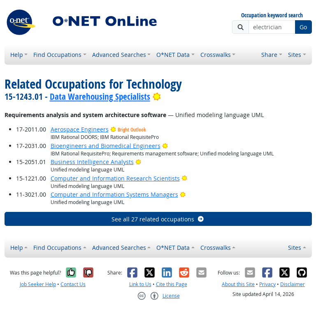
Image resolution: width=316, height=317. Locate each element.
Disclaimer (292, 284)
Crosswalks (215, 55)
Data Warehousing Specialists (100, 96)
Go (303, 27)
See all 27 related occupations (158, 219)
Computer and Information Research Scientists (115, 178)
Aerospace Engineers (80, 129)
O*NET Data (173, 55)
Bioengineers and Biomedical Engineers (105, 146)
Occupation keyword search (272, 15)
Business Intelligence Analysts (92, 162)
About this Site (238, 284)
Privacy (267, 284)
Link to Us (140, 284)
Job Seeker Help (38, 284)
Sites (294, 55)
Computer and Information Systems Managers (114, 194)
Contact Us (73, 284)
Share (269, 55)
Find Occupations (57, 55)
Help (16, 55)
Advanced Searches (119, 55)
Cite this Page (171, 284)
